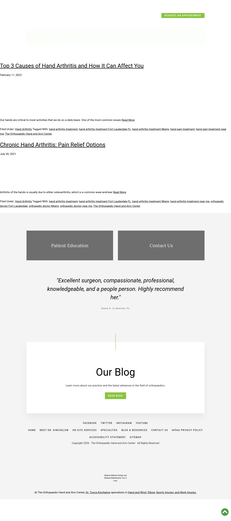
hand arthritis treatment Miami (150, 129)
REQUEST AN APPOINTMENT (183, 15)
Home (34, 35)
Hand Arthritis (23, 129)
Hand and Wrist (137, 514)
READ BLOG (115, 397)
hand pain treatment (182, 129)
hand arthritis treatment (63, 129)
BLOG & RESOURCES (157, 442)
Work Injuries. (188, 514)
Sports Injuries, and (168, 514)
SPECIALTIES (128, 442)
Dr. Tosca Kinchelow (98, 514)
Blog (148, 35)
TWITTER (105, 428)
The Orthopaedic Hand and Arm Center (28, 133)
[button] (225, 512)
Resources (167, 35)
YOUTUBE (147, 428)
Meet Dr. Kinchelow (61, 36)
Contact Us (192, 36)
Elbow (151, 514)
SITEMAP (156, 455)
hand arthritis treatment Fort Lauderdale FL (105, 129)
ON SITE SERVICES (100, 442)
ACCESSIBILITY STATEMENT (125, 455)
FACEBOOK (85, 428)
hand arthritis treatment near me (189, 201)
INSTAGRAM (126, 428)
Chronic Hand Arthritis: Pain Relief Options (52, 145)
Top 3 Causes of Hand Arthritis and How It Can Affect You (72, 66)
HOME (41, 442)
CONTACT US (185, 442)
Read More (128, 120)
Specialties (127, 35)
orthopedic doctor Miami (44, 206)
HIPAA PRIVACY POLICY (84, 455)
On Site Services (97, 36)
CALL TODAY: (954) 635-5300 (47, 16)
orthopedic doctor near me (76, 206)
